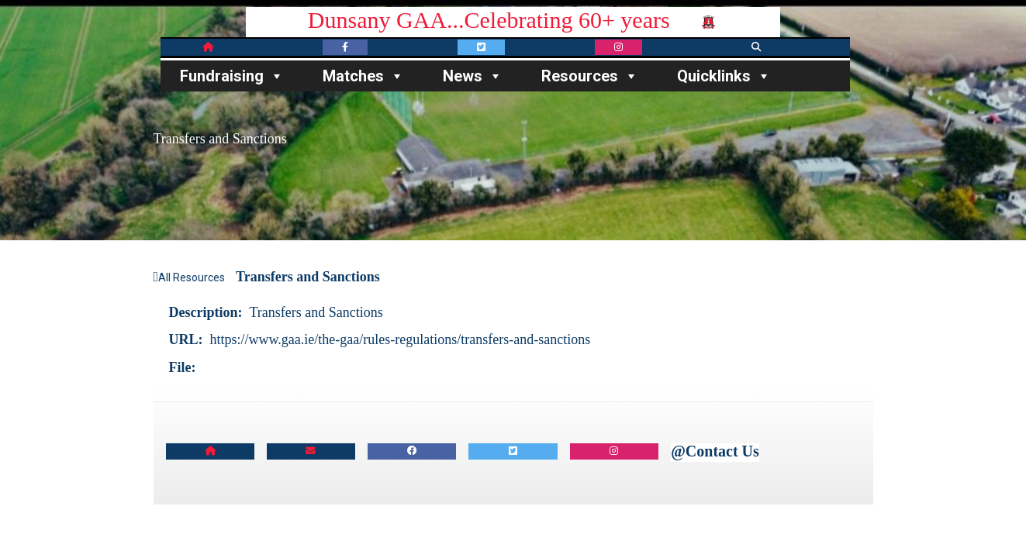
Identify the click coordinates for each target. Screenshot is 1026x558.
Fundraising (232, 76)
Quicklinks (724, 76)
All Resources (190, 277)
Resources (589, 76)
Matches (363, 76)
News (473, 76)
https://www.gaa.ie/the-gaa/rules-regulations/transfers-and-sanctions (400, 339)
